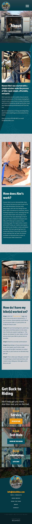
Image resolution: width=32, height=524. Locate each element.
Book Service (17, 316)
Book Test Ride (16, 501)
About (16, 504)
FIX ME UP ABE (16, 421)
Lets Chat (16, 462)
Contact (16, 507)
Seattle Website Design (16, 518)
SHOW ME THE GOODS (16, 441)
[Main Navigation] (27, 6)
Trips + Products (16, 495)
